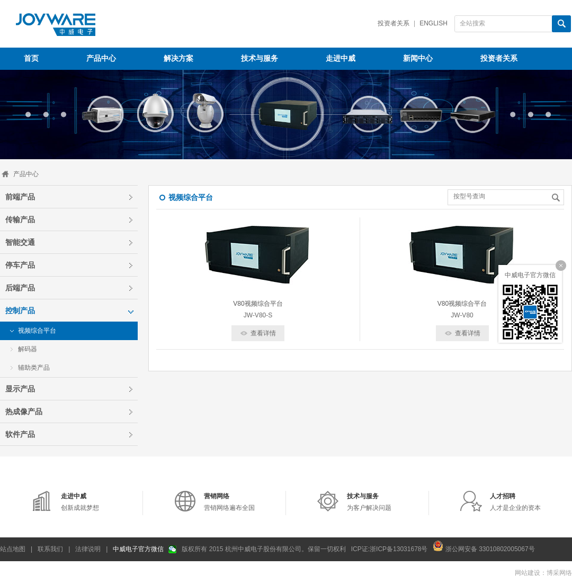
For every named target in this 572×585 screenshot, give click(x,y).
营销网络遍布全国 (229, 501)
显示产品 (20, 389)
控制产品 (20, 310)
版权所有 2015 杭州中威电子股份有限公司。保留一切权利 (263, 549)
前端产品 (20, 197)
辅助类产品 (34, 367)
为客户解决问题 (369, 501)
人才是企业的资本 (515, 501)
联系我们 (50, 549)
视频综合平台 (37, 330)
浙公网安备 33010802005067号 (483, 546)
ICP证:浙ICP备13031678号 (389, 549)
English (433, 23)
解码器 (27, 349)
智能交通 (20, 242)
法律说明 (88, 549)
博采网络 (559, 573)
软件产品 (20, 434)
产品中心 (26, 174)
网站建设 (527, 573)
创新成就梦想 (80, 501)
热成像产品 (23, 411)
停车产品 (20, 265)
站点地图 (12, 549)
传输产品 (20, 219)
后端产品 (20, 288)
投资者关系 (393, 23)
